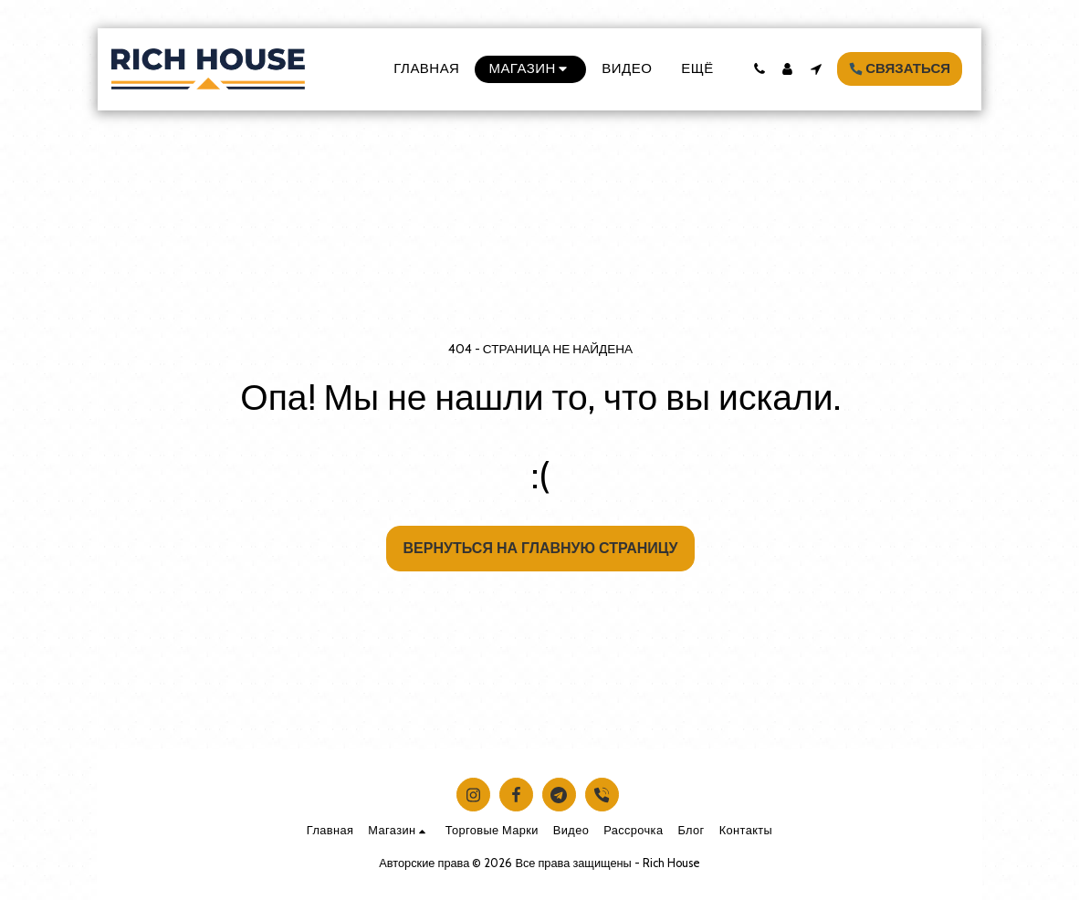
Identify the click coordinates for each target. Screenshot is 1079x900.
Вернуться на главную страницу (540, 548)
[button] (759, 69)
